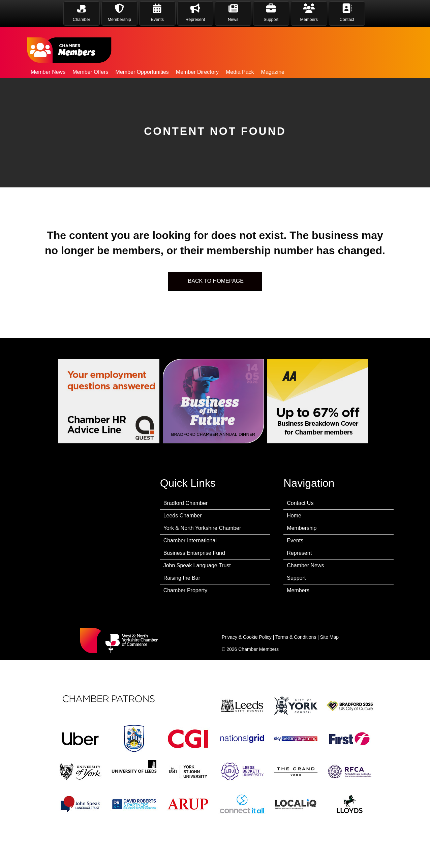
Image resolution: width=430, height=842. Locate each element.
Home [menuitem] (294, 515)
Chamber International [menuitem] (190, 540)
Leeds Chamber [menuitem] (182, 515)
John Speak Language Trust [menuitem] (197, 565)
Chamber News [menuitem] (305, 565)
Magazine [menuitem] (272, 72)
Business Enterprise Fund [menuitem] (194, 553)
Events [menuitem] (295, 540)
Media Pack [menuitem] (240, 72)
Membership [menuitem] (301, 528)
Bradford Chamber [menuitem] (185, 503)
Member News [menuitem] (48, 72)
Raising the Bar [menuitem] (181, 578)
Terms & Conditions (295, 637)
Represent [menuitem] (299, 553)
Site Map (329, 637)
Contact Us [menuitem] (300, 503)
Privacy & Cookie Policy (247, 637)
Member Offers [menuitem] (90, 72)
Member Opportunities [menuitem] (142, 72)
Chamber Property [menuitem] (185, 590)
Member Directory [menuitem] (197, 72)
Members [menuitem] (298, 590)
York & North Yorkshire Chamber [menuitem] (202, 528)
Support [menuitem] (296, 578)
